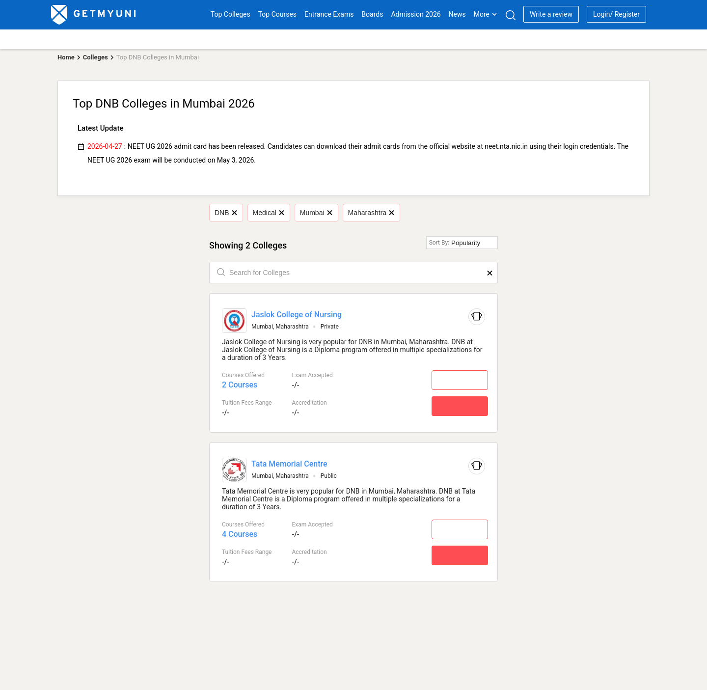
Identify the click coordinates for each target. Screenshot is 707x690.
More (485, 14)
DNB (226, 213)
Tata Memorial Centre (289, 464)
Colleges (95, 57)
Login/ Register (616, 14)
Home (66, 57)
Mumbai (316, 213)
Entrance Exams (329, 14)
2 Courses (239, 384)
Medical (268, 213)
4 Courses (239, 534)
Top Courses (277, 14)
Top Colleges (230, 14)
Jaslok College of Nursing (296, 314)
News (457, 14)
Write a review (551, 14)
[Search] (510, 15)
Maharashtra (371, 213)
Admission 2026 (415, 14)
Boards (372, 14)
